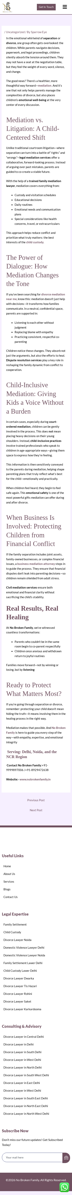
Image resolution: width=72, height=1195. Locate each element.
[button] (65, 7)
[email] (32, 1157)
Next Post (36, 810)
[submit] (66, 1158)
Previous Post (36, 800)
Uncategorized (15, 32)
